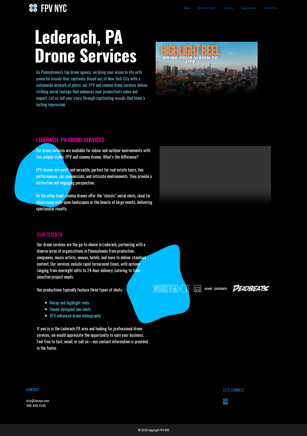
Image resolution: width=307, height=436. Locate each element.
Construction (248, 8)
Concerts (228, 8)
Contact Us (270, 8)
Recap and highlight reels (69, 302)
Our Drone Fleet (206, 8)
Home (186, 8)
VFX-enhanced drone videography (76, 315)
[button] (156, 288)
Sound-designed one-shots (70, 309)
